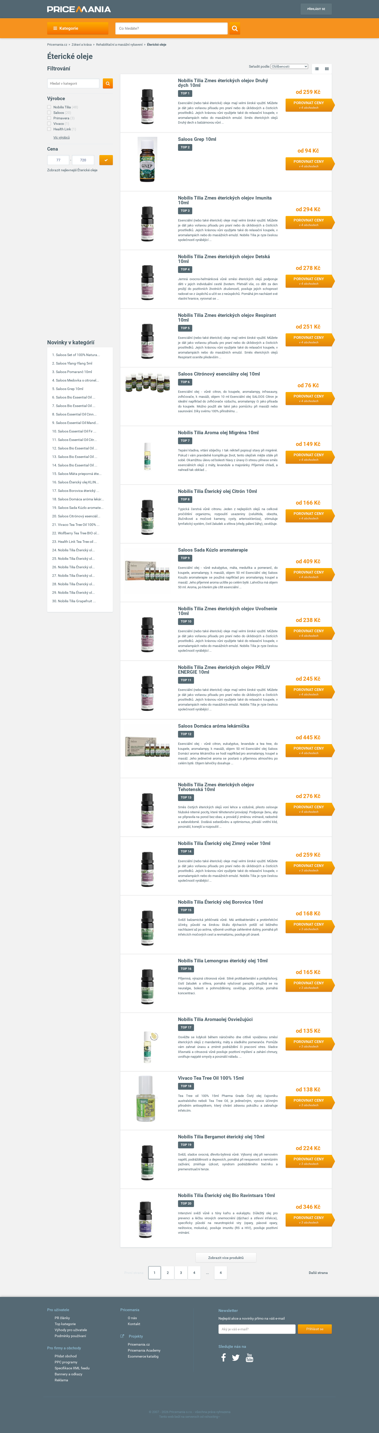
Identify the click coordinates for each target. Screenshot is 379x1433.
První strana (134, 1273)
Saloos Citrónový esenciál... (79, 516)
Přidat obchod (66, 1356)
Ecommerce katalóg (143, 1356)
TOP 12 (186, 734)
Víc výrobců (61, 137)
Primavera (64, 118)
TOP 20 (186, 1204)
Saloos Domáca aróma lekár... (81, 499)
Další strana (318, 1273)
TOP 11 (186, 680)
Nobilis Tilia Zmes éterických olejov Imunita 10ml (225, 200)
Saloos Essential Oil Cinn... (76, 414)
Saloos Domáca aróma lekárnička (213, 726)
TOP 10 (186, 621)
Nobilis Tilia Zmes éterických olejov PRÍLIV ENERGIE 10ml (224, 670)
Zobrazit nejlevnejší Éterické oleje (72, 170)
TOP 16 (186, 969)
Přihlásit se (316, 9)
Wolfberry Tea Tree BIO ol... (78, 533)
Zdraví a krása (82, 44)
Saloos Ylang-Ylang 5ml (74, 363)
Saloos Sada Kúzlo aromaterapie (213, 550)
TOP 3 (185, 211)
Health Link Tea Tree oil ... (77, 542)
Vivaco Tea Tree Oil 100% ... (79, 525)
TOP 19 (186, 1145)
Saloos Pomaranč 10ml (74, 372)
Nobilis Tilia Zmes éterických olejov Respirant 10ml (227, 318)
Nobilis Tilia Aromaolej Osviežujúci (215, 1020)
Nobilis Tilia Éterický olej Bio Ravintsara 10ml (226, 1196)
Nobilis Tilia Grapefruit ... (77, 601)
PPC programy (66, 1362)
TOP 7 (185, 441)
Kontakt (134, 1324)
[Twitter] (235, 1359)
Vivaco (61, 124)
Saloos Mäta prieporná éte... (80, 474)
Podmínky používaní (70, 1336)
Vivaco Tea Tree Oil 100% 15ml (211, 1078)
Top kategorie (65, 1324)
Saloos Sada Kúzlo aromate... (81, 508)
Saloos (62, 113)
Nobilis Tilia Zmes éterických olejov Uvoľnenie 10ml (227, 611)
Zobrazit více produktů (226, 1258)
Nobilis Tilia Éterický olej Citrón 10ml (217, 491)
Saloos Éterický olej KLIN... (78, 482)
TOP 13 (186, 798)
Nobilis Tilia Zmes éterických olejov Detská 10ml (224, 259)
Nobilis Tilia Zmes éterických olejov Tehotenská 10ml (216, 787)
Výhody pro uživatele (71, 1330)
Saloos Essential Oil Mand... (77, 423)
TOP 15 (186, 910)
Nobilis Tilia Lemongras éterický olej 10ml (223, 961)
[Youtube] (249, 1359)
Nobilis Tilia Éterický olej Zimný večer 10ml (224, 843)
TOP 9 (185, 558)
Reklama (61, 1380)
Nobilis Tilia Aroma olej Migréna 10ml (218, 433)
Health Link (64, 129)
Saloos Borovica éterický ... (78, 491)
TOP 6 (185, 382)
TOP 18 (186, 1086)
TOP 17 (186, 1027)
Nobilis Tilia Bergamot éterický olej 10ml (221, 1137)
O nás (132, 1318)
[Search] (234, 28)
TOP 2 (185, 147)
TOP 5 (185, 328)
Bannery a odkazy (68, 1374)
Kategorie (65, 28)
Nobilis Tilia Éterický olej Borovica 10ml (220, 902)
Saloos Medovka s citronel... (77, 380)
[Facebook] (223, 1359)
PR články (62, 1318)
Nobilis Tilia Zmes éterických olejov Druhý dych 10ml (223, 83)
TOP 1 (185, 93)
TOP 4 (185, 269)
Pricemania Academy (144, 1350)
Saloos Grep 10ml (69, 389)
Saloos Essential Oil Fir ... (77, 431)
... (207, 1273)
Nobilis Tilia (65, 107)
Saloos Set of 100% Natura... (78, 355)
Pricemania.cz (57, 44)
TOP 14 (186, 851)
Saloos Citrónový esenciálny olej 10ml (219, 374)
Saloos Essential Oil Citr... (77, 440)
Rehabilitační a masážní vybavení (119, 44)
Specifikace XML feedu (72, 1368)
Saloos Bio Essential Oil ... (75, 397)
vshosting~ (212, 1417)
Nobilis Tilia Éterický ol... (76, 550)
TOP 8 (185, 499)
